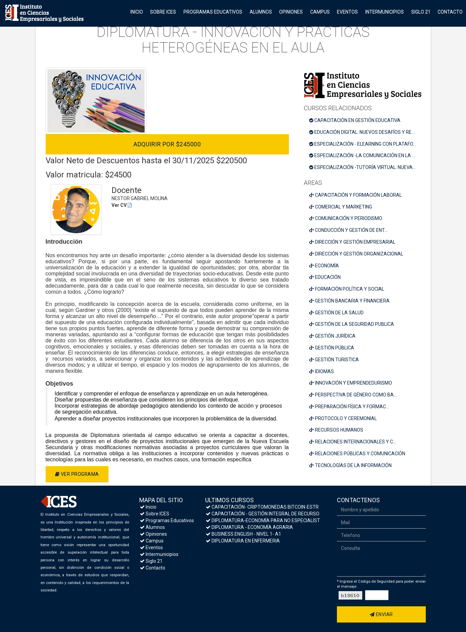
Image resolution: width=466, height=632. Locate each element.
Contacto (450, 12)
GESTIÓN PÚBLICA (331, 347)
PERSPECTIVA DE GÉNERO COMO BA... (353, 394)
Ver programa (77, 474)
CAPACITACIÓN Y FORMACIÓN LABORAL (355, 195)
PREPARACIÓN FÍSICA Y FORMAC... (349, 406)
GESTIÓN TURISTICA (334, 359)
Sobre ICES (163, 12)
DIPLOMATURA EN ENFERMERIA (243, 540)
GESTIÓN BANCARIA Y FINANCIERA (349, 300)
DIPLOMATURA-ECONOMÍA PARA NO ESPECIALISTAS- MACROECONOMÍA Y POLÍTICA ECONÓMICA (314, 520)
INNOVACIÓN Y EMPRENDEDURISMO (350, 383)
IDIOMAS (321, 371)
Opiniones (291, 12)
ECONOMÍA (324, 265)
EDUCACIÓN (325, 277)
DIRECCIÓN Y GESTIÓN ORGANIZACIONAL (356, 254)
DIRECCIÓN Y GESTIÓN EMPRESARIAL (352, 242)
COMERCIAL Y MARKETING (340, 207)
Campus (320, 12)
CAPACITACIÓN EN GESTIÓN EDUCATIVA (354, 120)
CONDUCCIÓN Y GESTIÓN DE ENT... (348, 230)
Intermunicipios (384, 12)
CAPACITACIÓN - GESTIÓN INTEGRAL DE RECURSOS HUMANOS (276, 513)
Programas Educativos (212, 12)
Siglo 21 (421, 12)
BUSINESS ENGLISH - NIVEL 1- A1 (243, 534)
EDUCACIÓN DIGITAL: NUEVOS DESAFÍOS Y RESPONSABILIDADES (365, 132)
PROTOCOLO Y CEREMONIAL (343, 418)
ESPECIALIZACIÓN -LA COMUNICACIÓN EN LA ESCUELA (365, 155)
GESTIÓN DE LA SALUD (336, 312)
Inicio (136, 12)
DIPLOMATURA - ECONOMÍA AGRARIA (249, 527)
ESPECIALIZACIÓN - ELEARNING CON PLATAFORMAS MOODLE (365, 144)
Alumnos (261, 12)
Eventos (347, 12)
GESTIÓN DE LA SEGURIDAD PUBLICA (351, 324)
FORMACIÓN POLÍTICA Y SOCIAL (346, 289)
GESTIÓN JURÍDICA (332, 336)
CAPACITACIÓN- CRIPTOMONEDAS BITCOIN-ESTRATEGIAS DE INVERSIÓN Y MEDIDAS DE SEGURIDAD (316, 507)
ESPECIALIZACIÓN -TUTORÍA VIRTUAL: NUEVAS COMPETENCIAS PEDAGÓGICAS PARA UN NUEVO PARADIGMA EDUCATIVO (365, 167)
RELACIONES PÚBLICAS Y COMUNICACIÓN (357, 453)
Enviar (381, 614)
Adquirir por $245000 (167, 144)
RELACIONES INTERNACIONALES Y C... (352, 441)
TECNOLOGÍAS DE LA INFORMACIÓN (350, 465)
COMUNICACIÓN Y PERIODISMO (345, 218)
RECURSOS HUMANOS (336, 430)
